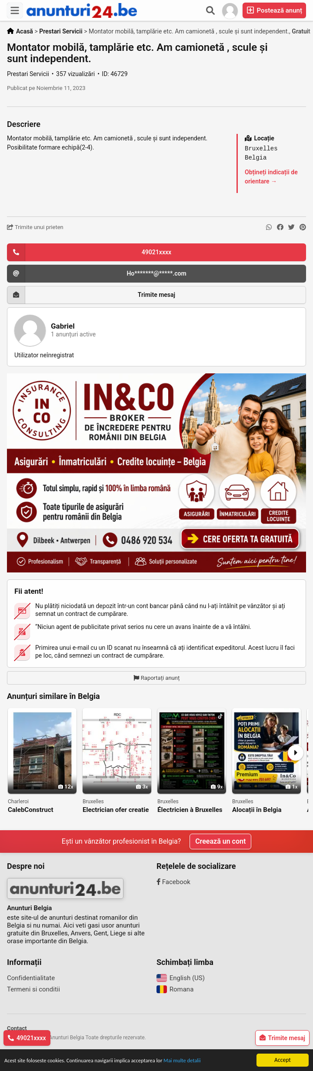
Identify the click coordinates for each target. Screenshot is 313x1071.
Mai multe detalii (199, 1061)
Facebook (173, 882)
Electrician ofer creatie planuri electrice (116, 810)
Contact (17, 1028)
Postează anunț (274, 10)
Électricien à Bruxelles (189, 810)
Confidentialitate (31, 978)
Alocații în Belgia (257, 810)
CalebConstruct (30, 810)
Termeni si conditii (33, 989)
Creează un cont (220, 841)
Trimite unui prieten (35, 227)
